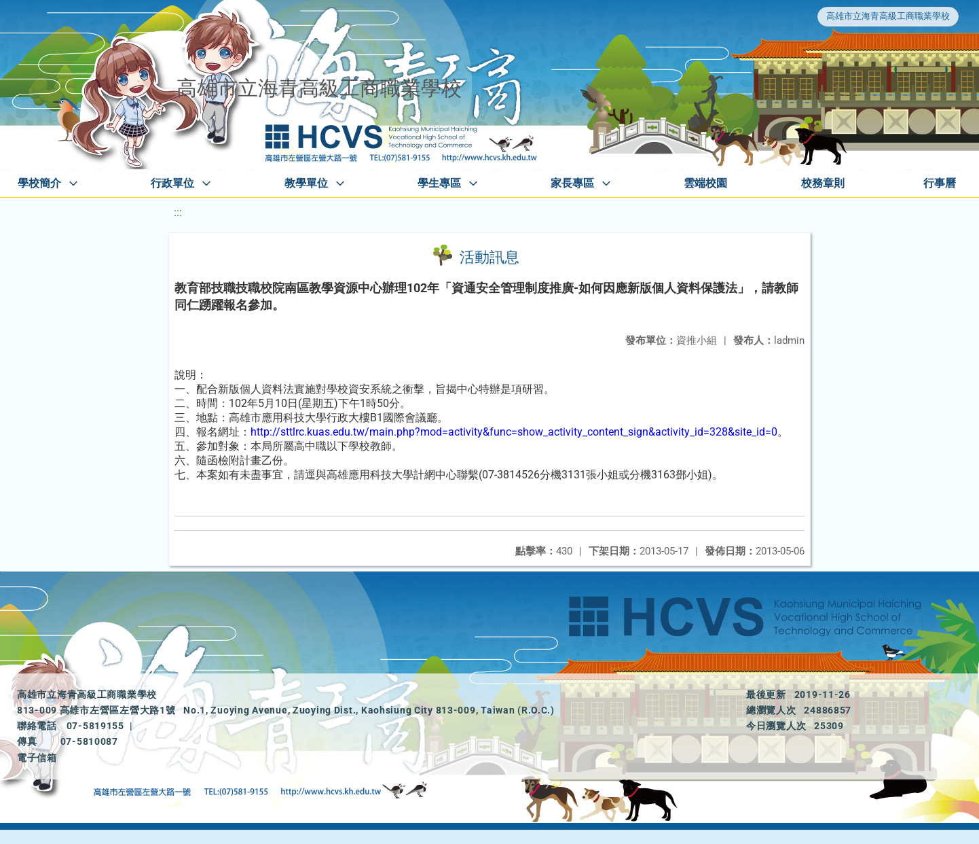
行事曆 (939, 183)
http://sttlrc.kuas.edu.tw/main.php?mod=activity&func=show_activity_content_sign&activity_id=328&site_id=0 (514, 431)
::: (178, 212)
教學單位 (306, 183)
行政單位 (172, 183)
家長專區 (572, 183)
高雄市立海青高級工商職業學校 (888, 16)
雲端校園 (705, 183)
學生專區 (439, 183)
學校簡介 (39, 183)
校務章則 (823, 183)
